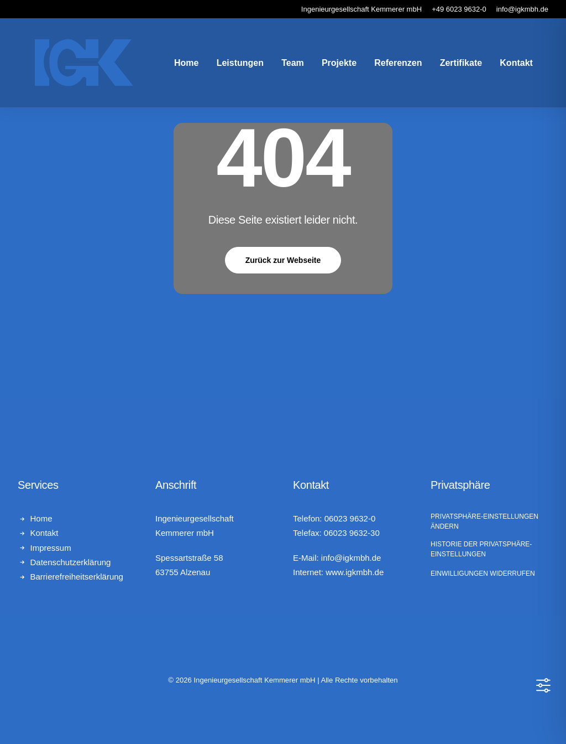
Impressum (50, 547)
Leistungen (229, 65)
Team (281, 65)
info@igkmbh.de (351, 557)
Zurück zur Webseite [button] (283, 260)
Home (175, 65)
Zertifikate (450, 65)
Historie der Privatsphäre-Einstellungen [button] (481, 549)
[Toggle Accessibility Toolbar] (543, 685)
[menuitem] (175, 65)
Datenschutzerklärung (70, 562)
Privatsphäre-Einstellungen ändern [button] (484, 521)
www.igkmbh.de (355, 572)
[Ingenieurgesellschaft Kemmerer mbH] (73, 66)
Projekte (328, 65)
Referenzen (387, 65)
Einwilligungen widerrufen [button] (483, 573)
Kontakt (505, 65)
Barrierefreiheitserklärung (76, 576)
